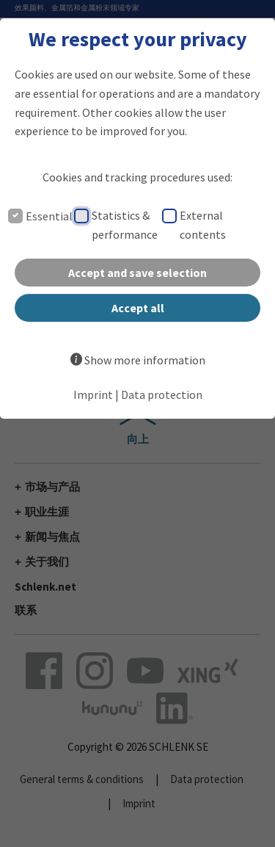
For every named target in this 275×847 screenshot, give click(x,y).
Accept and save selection (137, 272)
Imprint (93, 394)
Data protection (161, 394)
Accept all (137, 307)
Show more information (144, 360)
